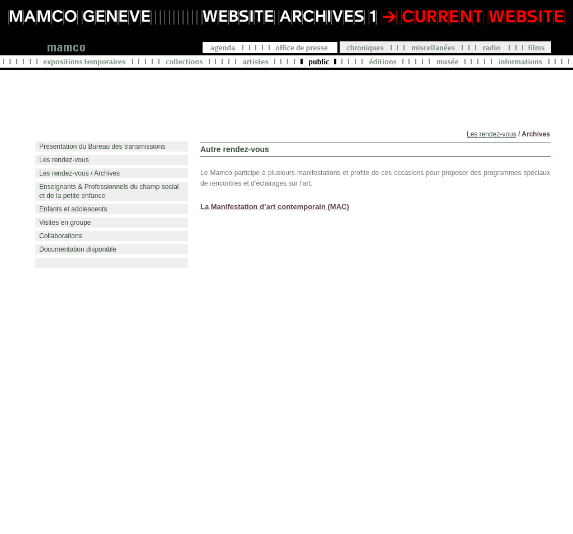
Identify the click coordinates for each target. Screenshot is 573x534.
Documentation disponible (77, 249)
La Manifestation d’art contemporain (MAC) (274, 206)
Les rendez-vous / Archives (79, 173)
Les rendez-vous (491, 134)
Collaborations (60, 236)
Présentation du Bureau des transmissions (102, 146)
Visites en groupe (65, 222)
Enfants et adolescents (73, 209)
